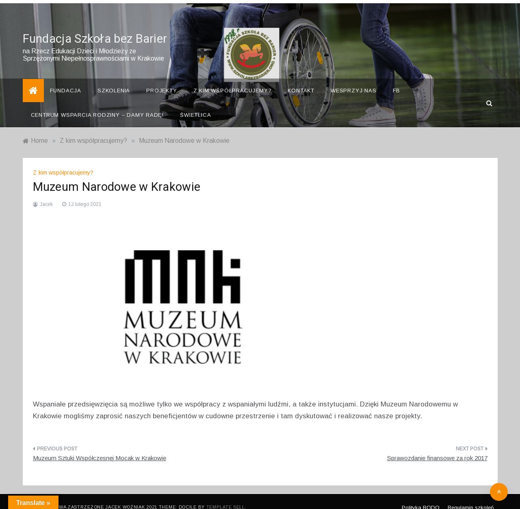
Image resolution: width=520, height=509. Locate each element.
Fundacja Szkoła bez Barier (95, 28)
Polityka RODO (421, 496)
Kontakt (301, 79)
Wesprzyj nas (354, 79)
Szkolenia (114, 79)
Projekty (161, 79)
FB (397, 79)
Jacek (46, 193)
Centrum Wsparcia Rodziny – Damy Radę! (97, 104)
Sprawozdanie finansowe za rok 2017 (437, 446)
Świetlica (195, 104)
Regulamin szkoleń (471, 496)
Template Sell (225, 496)
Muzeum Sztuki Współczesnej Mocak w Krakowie (99, 446)
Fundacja (65, 79)
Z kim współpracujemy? (232, 79)
